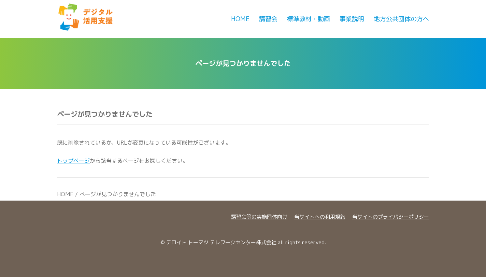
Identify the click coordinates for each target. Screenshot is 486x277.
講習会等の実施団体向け (259, 216)
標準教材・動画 (308, 19)
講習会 (268, 19)
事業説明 (352, 19)
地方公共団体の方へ (401, 19)
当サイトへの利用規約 (319, 216)
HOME (65, 194)
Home (240, 19)
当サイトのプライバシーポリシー (390, 216)
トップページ (73, 160)
